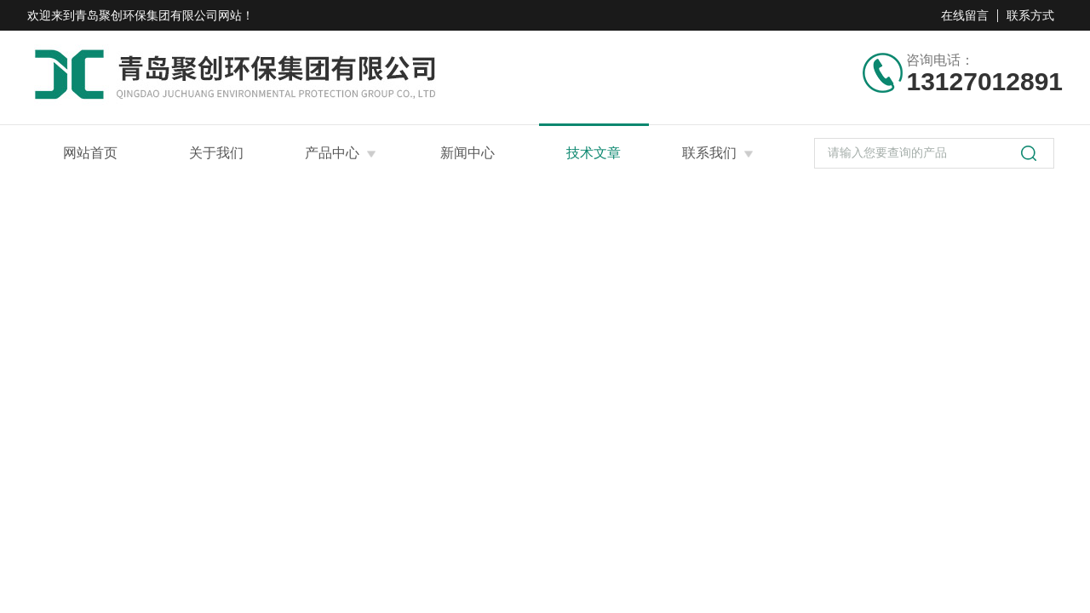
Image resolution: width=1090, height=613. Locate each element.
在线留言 (965, 15)
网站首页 (90, 153)
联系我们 (709, 153)
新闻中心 (467, 153)
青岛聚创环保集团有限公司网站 (158, 15)
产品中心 (332, 153)
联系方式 (1030, 15)
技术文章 (593, 153)
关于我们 (216, 153)
